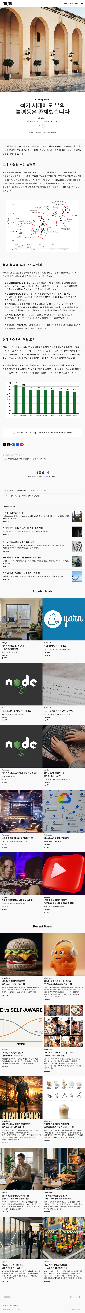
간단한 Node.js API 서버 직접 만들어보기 (19, 773)
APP (65, 3)
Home (31, 132)
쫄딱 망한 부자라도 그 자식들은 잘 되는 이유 (22, 557)
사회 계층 (35, 459)
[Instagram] (80, 1297)
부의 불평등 (27, 459)
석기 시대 (42, 459)
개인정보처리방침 (8, 1309)
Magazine (74, 3)
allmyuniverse (6, 978)
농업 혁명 (18, 459)
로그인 (46, 476)
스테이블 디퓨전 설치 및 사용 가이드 (17, 838)
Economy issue (42, 99)
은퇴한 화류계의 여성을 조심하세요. (17, 900)
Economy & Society (40, 132)
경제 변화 (11, 459)
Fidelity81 (4, 643)
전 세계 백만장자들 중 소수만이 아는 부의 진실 (23, 528)
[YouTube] (71, 1297)
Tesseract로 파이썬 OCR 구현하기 (59, 711)
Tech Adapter (48, 643)
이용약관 (17, 1309)
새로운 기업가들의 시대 (13, 512)
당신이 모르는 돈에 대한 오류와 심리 (18, 542)
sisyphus (41, 118)
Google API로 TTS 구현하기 (56, 838)
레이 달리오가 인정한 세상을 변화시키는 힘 (21, 573)
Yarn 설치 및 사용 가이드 (55, 646)
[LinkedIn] (75, 1297)
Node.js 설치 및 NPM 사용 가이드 (16, 711)
